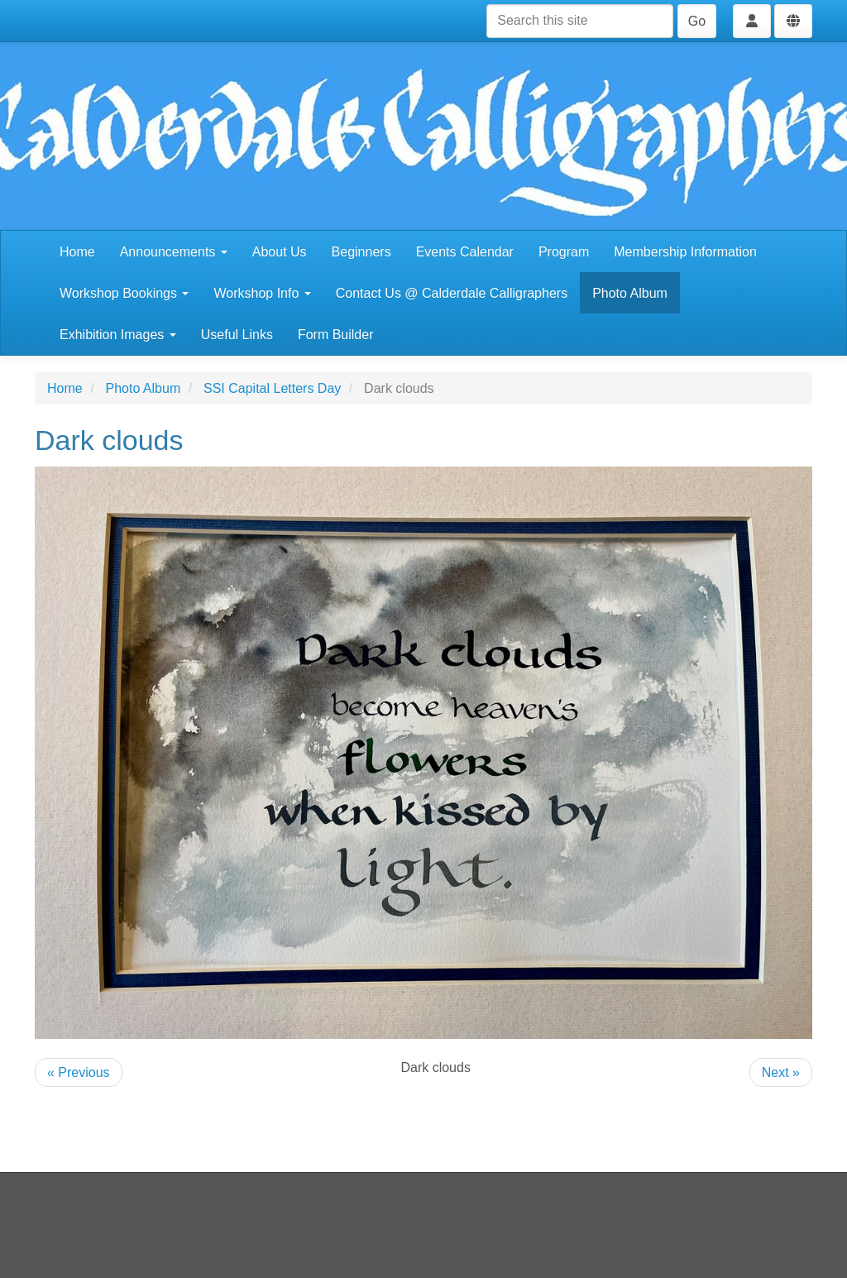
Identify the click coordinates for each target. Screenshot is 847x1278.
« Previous (78, 1072)
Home (77, 252)
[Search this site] (579, 21)
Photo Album (630, 293)
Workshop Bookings (124, 293)
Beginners (361, 252)
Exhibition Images (118, 335)
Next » (781, 1072)
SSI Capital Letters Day (272, 388)
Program (563, 252)
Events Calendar (465, 252)
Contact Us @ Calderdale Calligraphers (451, 293)
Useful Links (237, 335)
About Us (279, 252)
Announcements (173, 252)
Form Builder (336, 335)
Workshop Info (261, 293)
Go (697, 21)
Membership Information (685, 252)
